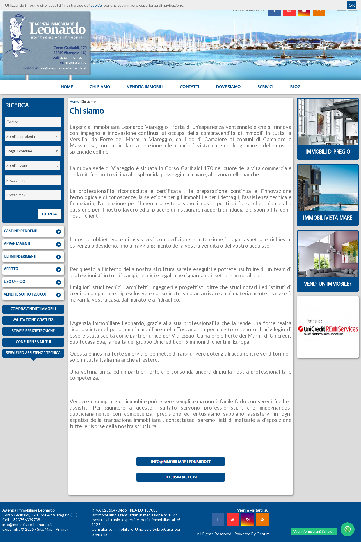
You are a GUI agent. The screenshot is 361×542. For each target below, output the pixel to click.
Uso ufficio (33, 282)
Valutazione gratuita (33, 320)
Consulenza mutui (33, 342)
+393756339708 (73, 58)
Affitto (33, 270)
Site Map (44, 529)
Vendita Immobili (145, 87)
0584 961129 (76, 63)
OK (352, 5)
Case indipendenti (33, 232)
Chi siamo (100, 87)
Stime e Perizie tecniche (33, 331)
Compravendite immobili (33, 309)
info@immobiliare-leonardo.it (62, 68)
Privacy (62, 529)
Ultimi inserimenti (33, 257)
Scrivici (265, 87)
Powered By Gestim (251, 533)
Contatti (189, 87)
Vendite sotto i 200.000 (33, 295)
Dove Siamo (228, 87)
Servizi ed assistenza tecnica (33, 354)
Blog (295, 87)
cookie (96, 5)
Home (67, 87)
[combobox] (33, 136)
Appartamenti (33, 244)
